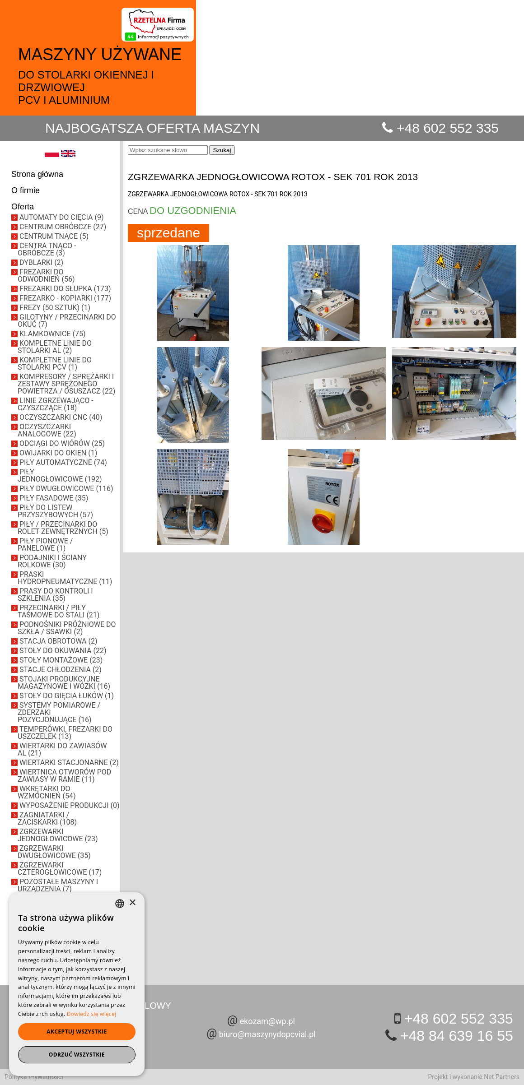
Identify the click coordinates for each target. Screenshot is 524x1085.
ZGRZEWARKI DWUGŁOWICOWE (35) (54, 852)
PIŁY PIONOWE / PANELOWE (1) (45, 544)
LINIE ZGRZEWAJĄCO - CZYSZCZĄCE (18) (56, 404)
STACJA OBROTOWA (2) (58, 641)
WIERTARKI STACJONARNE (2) (69, 762)
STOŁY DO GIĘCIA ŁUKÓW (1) (66, 695)
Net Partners (501, 1076)
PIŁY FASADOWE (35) (53, 498)
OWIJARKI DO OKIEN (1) (58, 453)
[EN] (68, 154)
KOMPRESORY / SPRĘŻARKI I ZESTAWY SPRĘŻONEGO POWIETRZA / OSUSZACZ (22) (66, 383)
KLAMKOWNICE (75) (52, 333)
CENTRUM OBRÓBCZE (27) (62, 227)
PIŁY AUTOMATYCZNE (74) (63, 462)
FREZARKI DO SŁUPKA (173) (65, 288)
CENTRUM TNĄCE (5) (54, 236)
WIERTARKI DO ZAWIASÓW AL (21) (62, 749)
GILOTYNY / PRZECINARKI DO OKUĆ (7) (67, 321)
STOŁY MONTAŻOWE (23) (61, 660)
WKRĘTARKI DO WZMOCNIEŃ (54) (46, 792)
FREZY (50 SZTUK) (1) (54, 307)
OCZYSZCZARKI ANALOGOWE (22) (47, 430)
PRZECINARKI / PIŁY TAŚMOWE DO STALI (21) (58, 611)
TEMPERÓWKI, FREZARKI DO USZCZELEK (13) (65, 733)
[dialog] (77, 984)
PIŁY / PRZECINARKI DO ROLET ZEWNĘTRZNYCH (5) (63, 528)
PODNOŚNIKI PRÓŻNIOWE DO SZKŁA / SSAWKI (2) (67, 628)
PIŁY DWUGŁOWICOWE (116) (66, 488)
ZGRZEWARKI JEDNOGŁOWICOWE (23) (58, 835)
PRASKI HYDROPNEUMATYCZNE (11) (65, 578)
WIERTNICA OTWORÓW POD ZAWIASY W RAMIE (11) (64, 776)
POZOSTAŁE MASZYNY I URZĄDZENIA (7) (58, 885)
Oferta (22, 206)
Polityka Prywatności (34, 1076)
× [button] (132, 903)
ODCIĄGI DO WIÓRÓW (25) (62, 443)
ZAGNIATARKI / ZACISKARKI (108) (47, 818)
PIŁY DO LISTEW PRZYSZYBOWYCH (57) (55, 511)
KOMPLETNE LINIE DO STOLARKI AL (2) (55, 347)
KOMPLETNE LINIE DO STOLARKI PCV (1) (55, 363)
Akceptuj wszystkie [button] (77, 1031)
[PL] (52, 154)
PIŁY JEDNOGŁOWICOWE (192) (60, 475)
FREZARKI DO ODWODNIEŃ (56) (46, 275)
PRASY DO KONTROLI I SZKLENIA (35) (55, 595)
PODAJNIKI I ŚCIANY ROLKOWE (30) (52, 561)
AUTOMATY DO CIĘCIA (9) (61, 217)
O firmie (25, 190)
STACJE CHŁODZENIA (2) (60, 669)
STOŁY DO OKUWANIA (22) (63, 650)
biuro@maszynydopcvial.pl (267, 1034)
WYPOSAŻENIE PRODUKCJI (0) (69, 805)
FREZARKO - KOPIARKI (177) (65, 298)
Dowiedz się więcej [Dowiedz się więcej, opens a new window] (92, 1014)
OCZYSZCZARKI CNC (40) (60, 417)
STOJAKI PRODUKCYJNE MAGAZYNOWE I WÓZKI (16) (64, 683)
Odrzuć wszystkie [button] (77, 1054)
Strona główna (37, 174)
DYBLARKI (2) (41, 262)
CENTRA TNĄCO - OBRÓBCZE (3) (47, 249)
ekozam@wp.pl (267, 1021)
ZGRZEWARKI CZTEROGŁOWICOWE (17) (60, 868)
